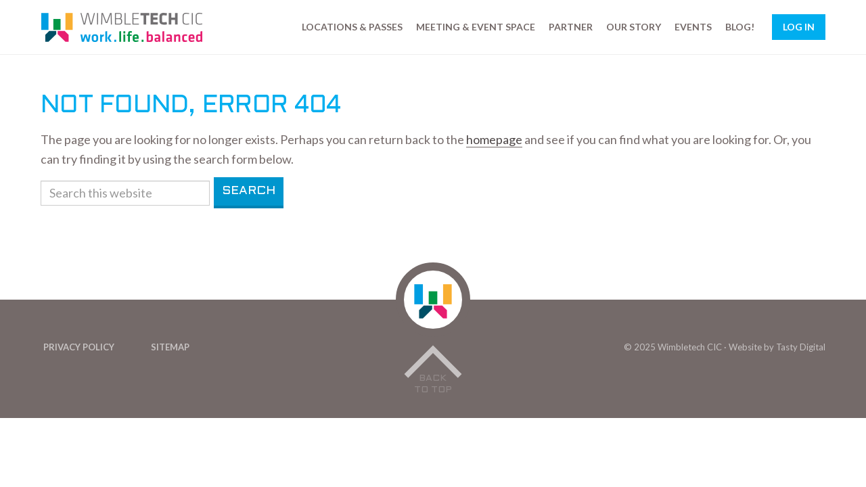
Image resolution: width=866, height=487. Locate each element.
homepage (494, 139)
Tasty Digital (800, 347)
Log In (799, 26)
